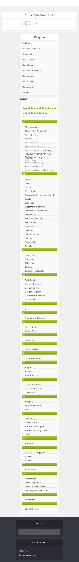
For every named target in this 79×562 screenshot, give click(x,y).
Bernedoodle (30, 214)
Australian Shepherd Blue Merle (38, 170)
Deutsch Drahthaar (33, 284)
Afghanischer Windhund (35, 131)
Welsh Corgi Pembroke (34, 482)
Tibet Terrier (30, 469)
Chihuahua (29, 263)
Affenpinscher (31, 127)
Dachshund (30, 280)
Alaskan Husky (31, 142)
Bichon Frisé (30, 226)
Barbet (28, 179)
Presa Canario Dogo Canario (37, 430)
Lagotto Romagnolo (33, 388)
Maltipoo (29, 401)
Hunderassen (26, 21)
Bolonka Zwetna (32, 234)
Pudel (27, 434)
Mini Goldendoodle (33, 405)
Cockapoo (29, 267)
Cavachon (29, 259)
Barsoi (27, 183)
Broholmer (29, 246)
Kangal (28, 367)
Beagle (28, 199)
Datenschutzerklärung (27, 555)
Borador (28, 238)
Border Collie (30, 242)
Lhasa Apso (30, 392)
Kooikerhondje (31, 375)
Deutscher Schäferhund (35, 295)
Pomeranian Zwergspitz (35, 426)
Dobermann (30, 299)
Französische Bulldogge (35, 318)
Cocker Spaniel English (34, 271)
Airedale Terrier (31, 135)
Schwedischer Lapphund (35, 452)
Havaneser (29, 340)
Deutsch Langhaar (32, 292)
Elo (26, 309)
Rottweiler (29, 443)
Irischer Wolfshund (33, 349)
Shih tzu (28, 460)
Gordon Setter (31, 331)
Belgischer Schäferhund (35, 207)
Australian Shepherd (33, 166)
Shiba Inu (29, 456)
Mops (27, 409)
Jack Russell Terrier (33, 358)
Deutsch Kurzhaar (32, 288)
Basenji (28, 187)
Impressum (23, 551)
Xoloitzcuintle (30, 499)
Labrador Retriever (33, 384)
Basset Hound (31, 191)
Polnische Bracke (32, 422)
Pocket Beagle (31, 418)
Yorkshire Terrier (32, 509)
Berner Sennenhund (33, 218)
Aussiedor (29, 158)
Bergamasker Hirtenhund (36, 210)
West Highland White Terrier (37, 490)
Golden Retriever (32, 327)
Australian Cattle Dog (34, 162)
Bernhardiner (31, 222)
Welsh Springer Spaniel (29, 24)
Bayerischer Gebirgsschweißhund (39, 195)
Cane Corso (30, 255)
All (25, 107)
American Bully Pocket (34, 146)
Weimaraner (30, 478)
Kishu (27, 371)
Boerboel (29, 230)
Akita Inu (28, 138)
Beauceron (29, 203)
